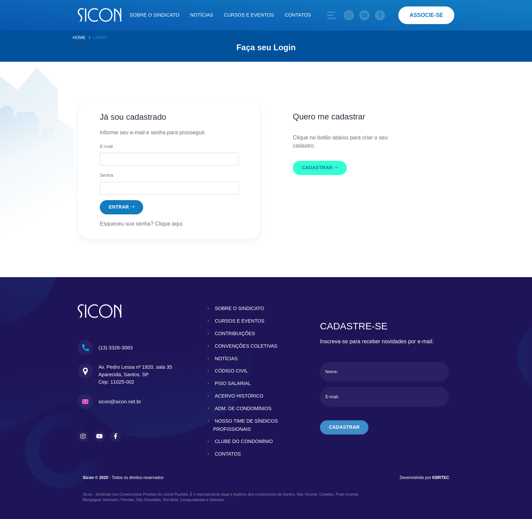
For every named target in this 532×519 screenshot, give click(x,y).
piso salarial (233, 383)
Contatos (298, 15)
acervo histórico (239, 396)
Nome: (331, 371)
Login (100, 37)
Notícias (201, 15)
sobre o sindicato (240, 308)
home (79, 37)
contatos (228, 454)
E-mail (106, 146)
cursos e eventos (240, 321)
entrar (122, 207)
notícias (226, 358)
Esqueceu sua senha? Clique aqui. (142, 224)
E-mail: (332, 397)
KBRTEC (440, 477)
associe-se (426, 15)
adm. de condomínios (243, 408)
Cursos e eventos (249, 15)
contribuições (235, 333)
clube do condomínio (244, 441)
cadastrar (320, 168)
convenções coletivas (246, 346)
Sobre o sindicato (154, 15)
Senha (106, 175)
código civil (231, 371)
